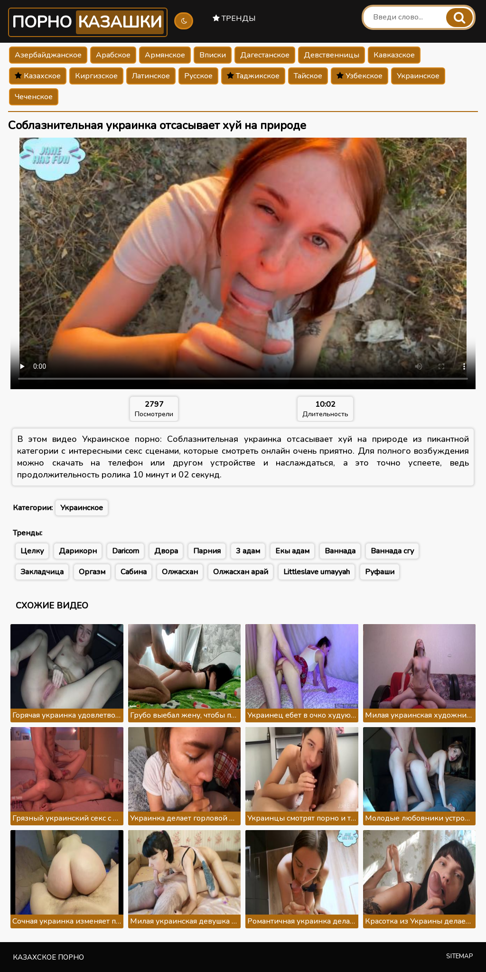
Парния (207, 551)
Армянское (165, 55)
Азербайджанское (48, 55)
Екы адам (292, 551)
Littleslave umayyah (316, 572)
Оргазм (92, 572)
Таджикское (253, 76)
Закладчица (42, 572)
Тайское (308, 76)
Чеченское (34, 97)
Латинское (151, 76)
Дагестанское (265, 55)
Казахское (38, 76)
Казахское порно (48, 957)
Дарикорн (78, 551)
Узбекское (359, 76)
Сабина (134, 572)
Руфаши (379, 572)
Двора (166, 551)
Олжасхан (180, 572)
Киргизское (96, 76)
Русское (198, 76)
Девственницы (331, 55)
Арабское (113, 55)
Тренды (234, 18)
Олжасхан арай (240, 572)
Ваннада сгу (392, 551)
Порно (88, 22)
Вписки (212, 55)
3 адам (248, 551)
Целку (32, 551)
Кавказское (394, 55)
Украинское (418, 76)
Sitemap (459, 956)
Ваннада (340, 551)
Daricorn (125, 551)
